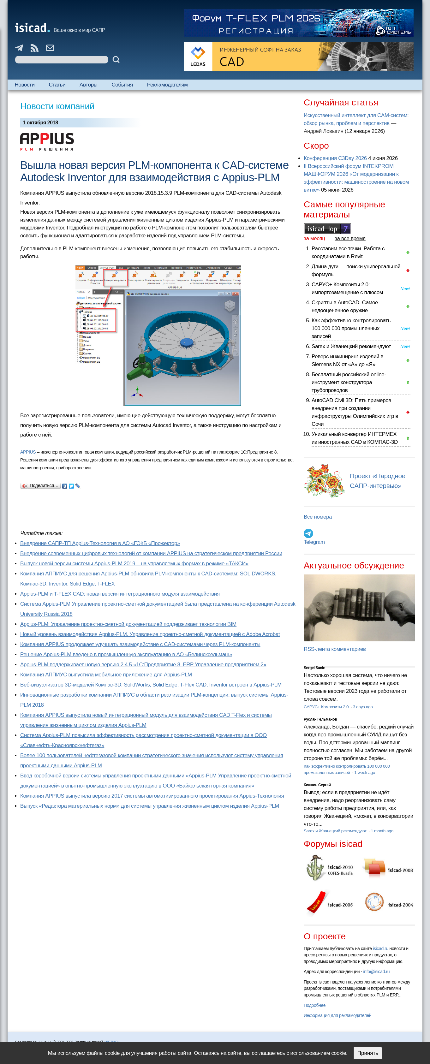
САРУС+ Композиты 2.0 (327, 706)
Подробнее (314, 1005)
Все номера (318, 517)
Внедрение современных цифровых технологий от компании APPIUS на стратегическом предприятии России (151, 553)
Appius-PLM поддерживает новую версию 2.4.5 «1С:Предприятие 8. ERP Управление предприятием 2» (143, 665)
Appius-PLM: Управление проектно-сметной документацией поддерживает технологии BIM (128, 624)
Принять (367, 1053)
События (122, 85)
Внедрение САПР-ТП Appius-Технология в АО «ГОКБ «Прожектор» (100, 543)
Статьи (57, 85)
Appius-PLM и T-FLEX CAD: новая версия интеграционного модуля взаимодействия (120, 594)
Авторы (88, 85)
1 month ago (382, 831)
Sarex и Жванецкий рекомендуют (351, 346)
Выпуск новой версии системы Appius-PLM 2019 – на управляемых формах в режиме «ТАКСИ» (134, 564)
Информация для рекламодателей (337, 1015)
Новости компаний (57, 106)
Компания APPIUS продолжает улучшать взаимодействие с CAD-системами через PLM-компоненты (140, 644)
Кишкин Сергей (317, 785)
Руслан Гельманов (320, 719)
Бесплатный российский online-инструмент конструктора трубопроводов (349, 382)
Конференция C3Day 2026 (335, 158)
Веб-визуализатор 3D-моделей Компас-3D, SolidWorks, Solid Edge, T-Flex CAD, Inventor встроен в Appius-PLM (151, 685)
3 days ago (363, 706)
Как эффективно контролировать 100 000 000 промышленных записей (351, 328)
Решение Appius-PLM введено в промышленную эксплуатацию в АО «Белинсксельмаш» (126, 654)
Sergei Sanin (314, 668)
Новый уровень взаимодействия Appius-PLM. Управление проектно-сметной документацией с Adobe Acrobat (150, 634)
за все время (350, 238)
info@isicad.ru (376, 971)
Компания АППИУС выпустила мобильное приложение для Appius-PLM (106, 675)
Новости (24, 85)
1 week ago (364, 772)
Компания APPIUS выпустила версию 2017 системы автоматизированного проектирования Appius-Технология (152, 796)
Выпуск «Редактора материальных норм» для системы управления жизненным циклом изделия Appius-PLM (149, 806)
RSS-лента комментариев (335, 649)
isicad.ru (380, 948)
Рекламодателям (167, 85)
